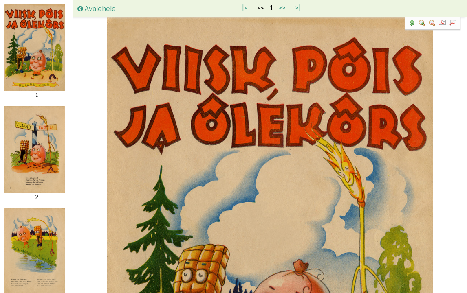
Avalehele (96, 9)
